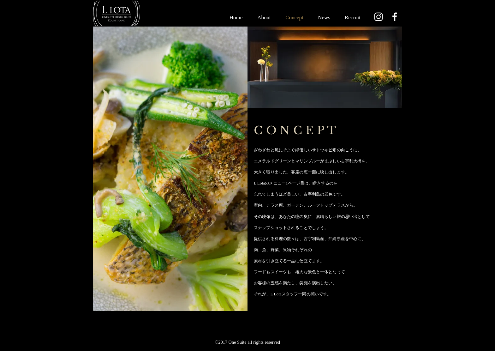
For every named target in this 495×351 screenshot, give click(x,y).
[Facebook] (394, 16)
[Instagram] (378, 16)
